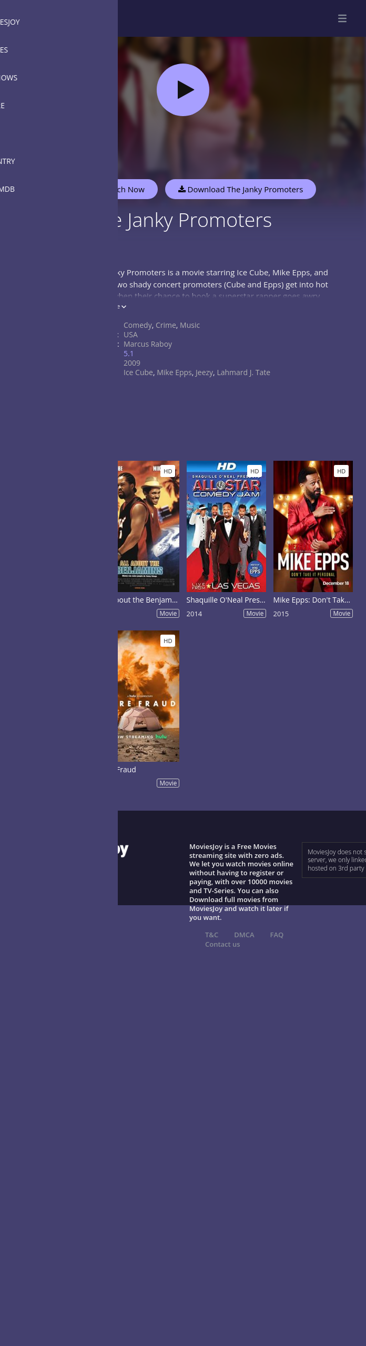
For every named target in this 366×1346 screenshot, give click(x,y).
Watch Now (124, 189)
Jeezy (204, 372)
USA (131, 334)
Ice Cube (138, 372)
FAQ (277, 934)
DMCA (244, 934)
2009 (132, 363)
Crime (166, 325)
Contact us (222, 944)
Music (190, 325)
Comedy (138, 325)
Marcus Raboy (148, 344)
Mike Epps (174, 372)
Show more (107, 306)
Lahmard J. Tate (243, 372)
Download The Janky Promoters (240, 189)
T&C (211, 934)
